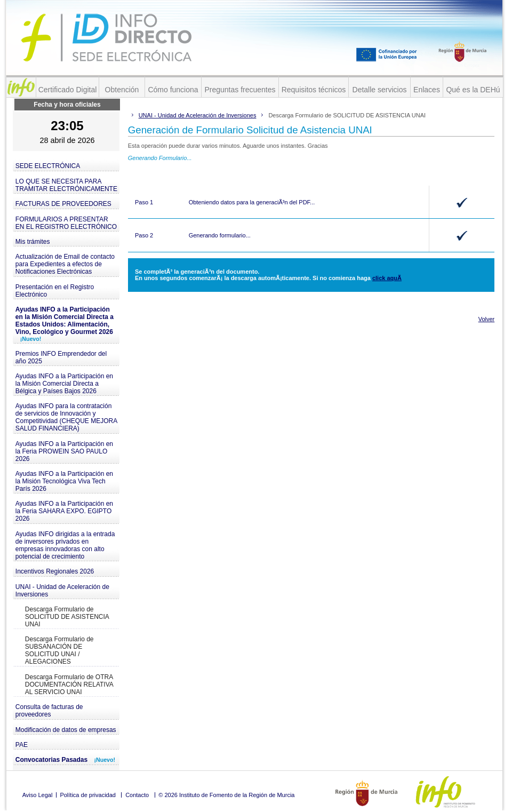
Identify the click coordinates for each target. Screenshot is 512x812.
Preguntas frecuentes (239, 89)
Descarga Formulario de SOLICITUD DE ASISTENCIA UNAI (67, 617)
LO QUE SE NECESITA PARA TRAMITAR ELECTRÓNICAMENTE (66, 185)
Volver (486, 319)
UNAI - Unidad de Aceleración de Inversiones (62, 590)
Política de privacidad (88, 795)
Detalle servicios (380, 89)
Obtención (122, 89)
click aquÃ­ (387, 278)
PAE (21, 745)
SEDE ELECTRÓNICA (47, 166)
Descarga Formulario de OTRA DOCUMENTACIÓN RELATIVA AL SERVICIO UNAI (69, 684)
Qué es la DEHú (473, 89)
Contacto (137, 795)
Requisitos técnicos (314, 89)
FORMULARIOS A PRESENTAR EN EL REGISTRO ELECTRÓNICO (66, 223)
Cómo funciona (173, 89)
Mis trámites (32, 241)
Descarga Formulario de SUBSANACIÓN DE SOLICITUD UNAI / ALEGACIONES (59, 650)
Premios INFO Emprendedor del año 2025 (61, 357)
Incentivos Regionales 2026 (54, 571)
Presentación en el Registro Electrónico (54, 290)
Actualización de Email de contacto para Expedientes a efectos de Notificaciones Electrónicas (65, 264)
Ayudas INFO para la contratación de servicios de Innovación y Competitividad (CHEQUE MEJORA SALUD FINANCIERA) (66, 417)
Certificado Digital (67, 89)
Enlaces (426, 89)
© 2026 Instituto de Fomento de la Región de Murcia (226, 795)
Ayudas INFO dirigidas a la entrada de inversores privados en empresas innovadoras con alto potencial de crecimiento (65, 545)
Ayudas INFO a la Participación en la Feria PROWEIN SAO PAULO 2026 (64, 451)
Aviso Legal (37, 795)
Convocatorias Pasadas (65, 759)
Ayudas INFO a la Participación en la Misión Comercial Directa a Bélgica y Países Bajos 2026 (64, 383)
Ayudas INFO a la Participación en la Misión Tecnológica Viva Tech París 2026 (64, 481)
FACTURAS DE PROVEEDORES (63, 204)
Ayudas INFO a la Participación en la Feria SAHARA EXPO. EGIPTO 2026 (64, 511)
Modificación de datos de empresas (65, 730)
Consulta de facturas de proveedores (49, 710)
